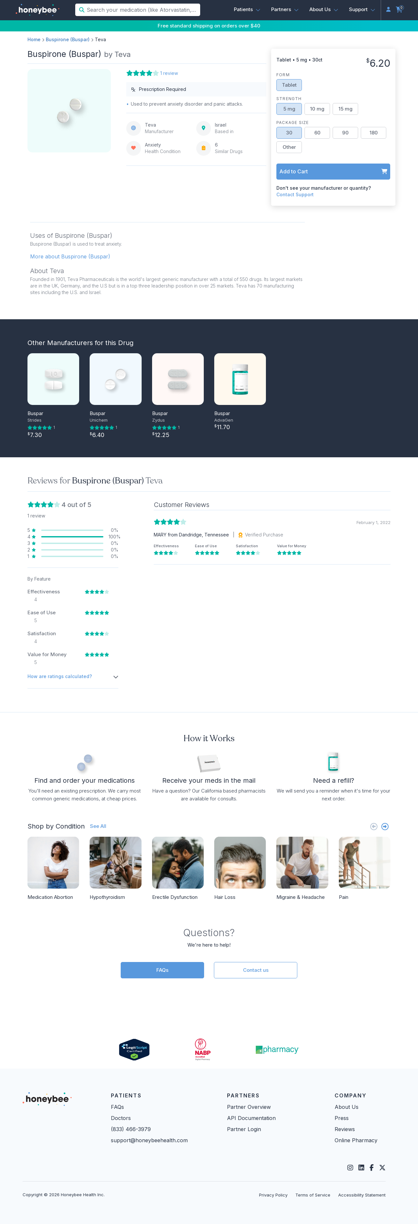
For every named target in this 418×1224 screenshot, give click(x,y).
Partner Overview (249, 1107)
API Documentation (251, 1118)
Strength (289, 98)
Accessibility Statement (362, 1195)
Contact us (256, 970)
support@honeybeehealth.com (149, 1140)
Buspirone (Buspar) (68, 39)
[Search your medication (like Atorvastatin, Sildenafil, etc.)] (142, 10)
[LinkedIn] (361, 1168)
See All (98, 826)
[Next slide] (385, 826)
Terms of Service (312, 1195)
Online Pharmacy (356, 1140)
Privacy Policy (273, 1195)
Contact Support (295, 194)
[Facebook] (372, 1168)
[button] (247, 9)
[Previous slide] (373, 826)
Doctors (121, 1118)
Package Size (292, 122)
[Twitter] (382, 1168)
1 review (169, 73)
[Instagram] (350, 1168)
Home (34, 39)
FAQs (162, 970)
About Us (346, 1107)
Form (283, 74)
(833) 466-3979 (131, 1129)
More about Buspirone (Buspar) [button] (70, 256)
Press (342, 1118)
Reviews (345, 1129)
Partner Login (244, 1129)
